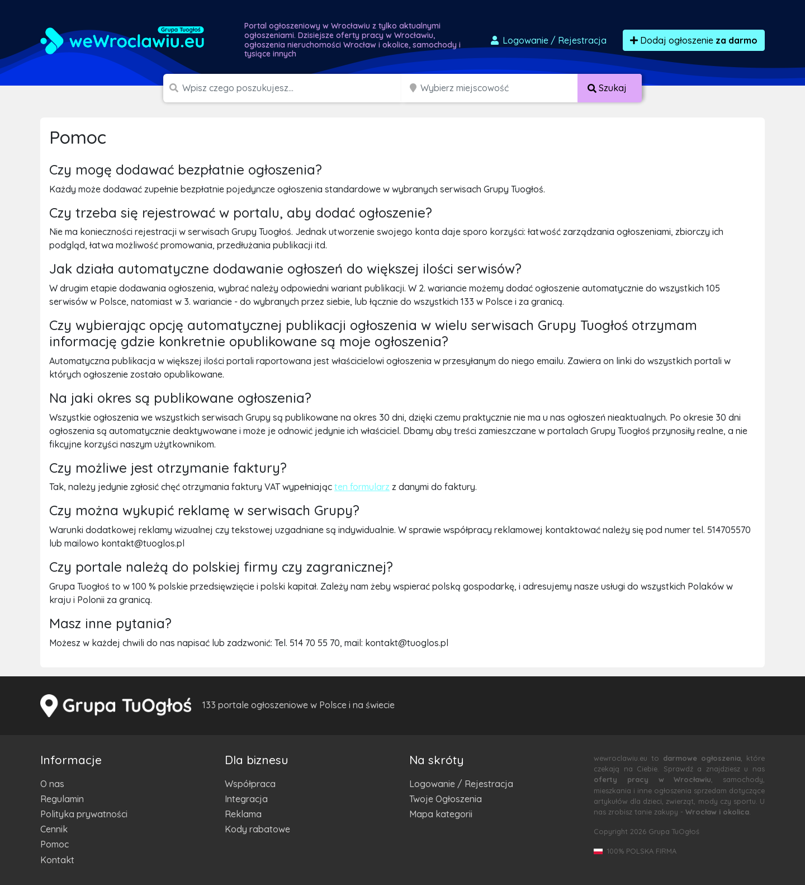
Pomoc (54, 844)
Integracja (246, 798)
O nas (52, 783)
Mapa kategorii (440, 814)
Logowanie (548, 40)
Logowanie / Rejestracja (461, 783)
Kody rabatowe (257, 829)
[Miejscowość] (499, 88)
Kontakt (57, 859)
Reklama (243, 814)
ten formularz (362, 486)
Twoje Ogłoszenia (445, 798)
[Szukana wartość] (293, 88)
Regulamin (62, 798)
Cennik (54, 829)
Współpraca (250, 783)
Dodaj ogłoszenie (693, 40)
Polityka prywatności (83, 814)
